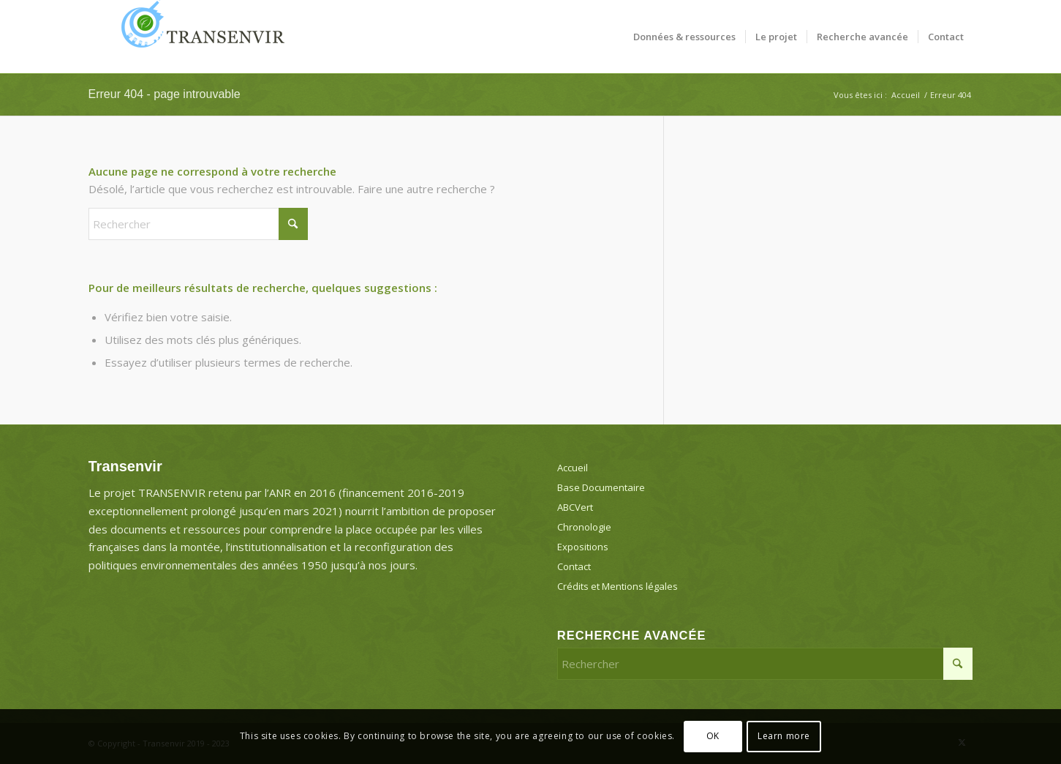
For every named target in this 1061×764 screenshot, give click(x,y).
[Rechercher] (198, 224)
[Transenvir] (198, 36)
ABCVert (575, 507)
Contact (574, 566)
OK (713, 736)
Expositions (582, 546)
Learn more (784, 736)
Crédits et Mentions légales (617, 586)
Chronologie (584, 526)
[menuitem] (684, 36)
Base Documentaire (601, 487)
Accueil (572, 467)
